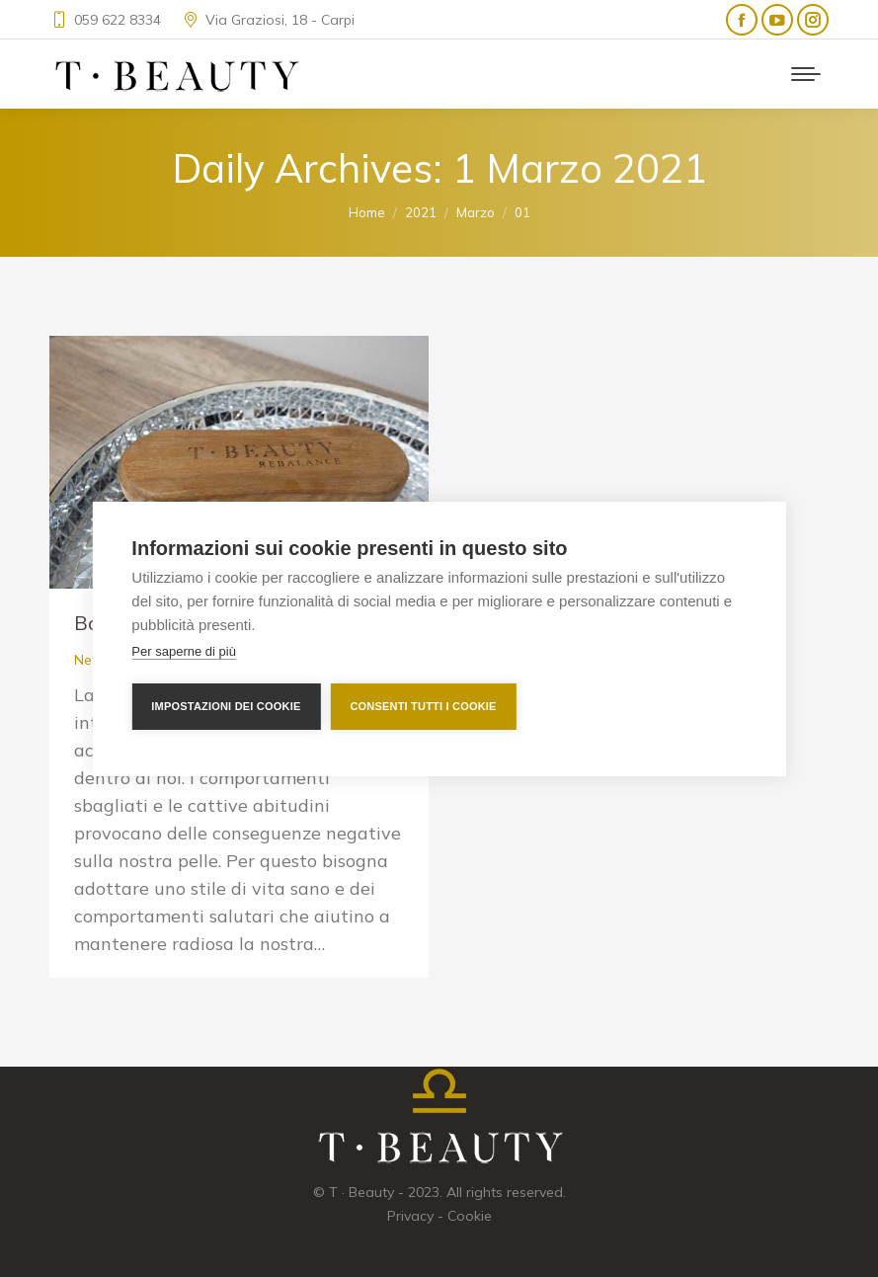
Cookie (469, 1216)
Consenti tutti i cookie (423, 706)
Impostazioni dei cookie (225, 706)
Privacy (410, 1216)
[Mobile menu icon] (806, 74)
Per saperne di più (183, 651)
